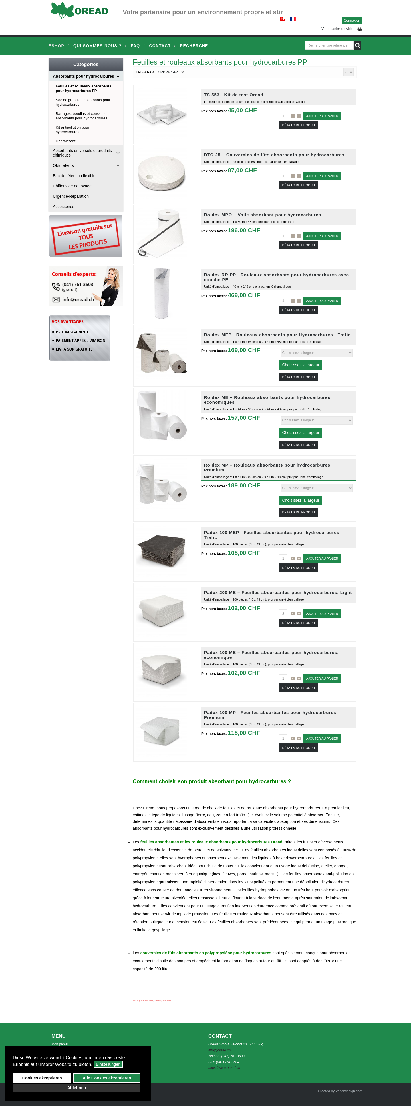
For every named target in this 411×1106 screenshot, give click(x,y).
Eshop (56, 45)
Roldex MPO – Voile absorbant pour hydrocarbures (262, 214)
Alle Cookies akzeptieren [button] (107, 1078)
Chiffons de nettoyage (72, 186)
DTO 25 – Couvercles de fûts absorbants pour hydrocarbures (274, 154)
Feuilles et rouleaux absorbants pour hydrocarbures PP (83, 88)
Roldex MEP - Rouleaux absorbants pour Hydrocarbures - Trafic (277, 334)
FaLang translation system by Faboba (152, 1000)
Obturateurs (63, 165)
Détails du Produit (298, 125)
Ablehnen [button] (76, 1087)
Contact (160, 45)
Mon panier (59, 1044)
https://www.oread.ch (224, 1068)
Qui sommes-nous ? (97, 45)
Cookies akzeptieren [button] (42, 1078)
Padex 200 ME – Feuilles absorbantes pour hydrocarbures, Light (278, 592)
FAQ (135, 45)
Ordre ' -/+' (168, 72)
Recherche (194, 45)
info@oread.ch (219, 1050)
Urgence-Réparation (71, 196)
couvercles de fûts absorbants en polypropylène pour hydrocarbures (205, 953)
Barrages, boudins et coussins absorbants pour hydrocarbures (81, 115)
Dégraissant (65, 141)
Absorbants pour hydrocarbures (83, 76)
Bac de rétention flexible (74, 175)
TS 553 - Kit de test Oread (233, 94)
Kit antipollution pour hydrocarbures (72, 129)
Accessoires (63, 206)
